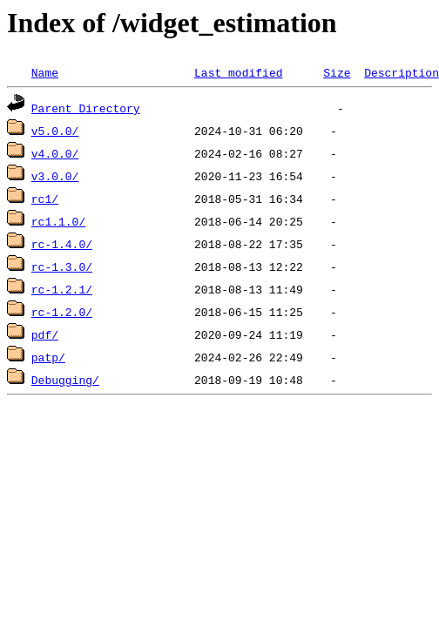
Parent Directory (85, 108)
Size (336, 72)
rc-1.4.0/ (61, 244)
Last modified (238, 72)
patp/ (48, 357)
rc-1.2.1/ (61, 289)
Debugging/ (65, 380)
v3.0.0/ (55, 176)
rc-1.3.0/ (61, 266)
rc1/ (44, 198)
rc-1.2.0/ (61, 312)
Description (401, 72)
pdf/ (44, 334)
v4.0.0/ (55, 153)
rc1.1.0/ (58, 221)
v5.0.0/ (55, 130)
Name (44, 72)
